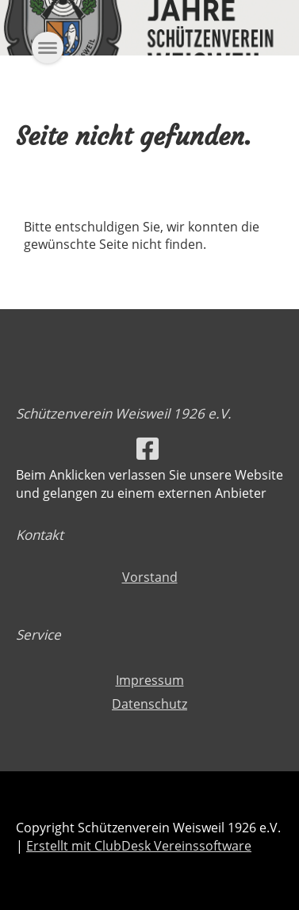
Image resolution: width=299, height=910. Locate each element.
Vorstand (150, 577)
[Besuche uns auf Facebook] (147, 448)
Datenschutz (149, 704)
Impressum (150, 680)
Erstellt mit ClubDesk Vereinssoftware (138, 846)
